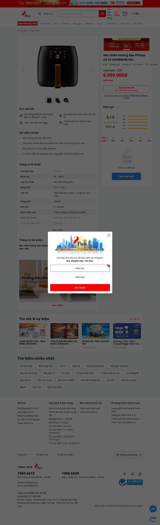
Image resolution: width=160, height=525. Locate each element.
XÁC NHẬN (80, 287)
